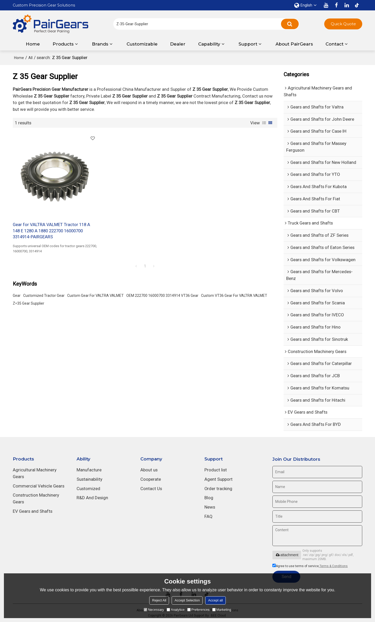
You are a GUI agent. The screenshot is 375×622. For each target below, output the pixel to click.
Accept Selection (187, 600)
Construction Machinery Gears (36, 498)
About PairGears (294, 44)
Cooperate (150, 479)
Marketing (221, 610)
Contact (334, 44)
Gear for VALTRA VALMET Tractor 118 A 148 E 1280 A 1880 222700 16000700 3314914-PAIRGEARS (51, 230)
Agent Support (218, 479)
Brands (100, 44)
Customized (88, 488)
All (30, 58)
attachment (286, 555)
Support (248, 44)
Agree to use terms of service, (310, 566)
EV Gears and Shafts (32, 511)
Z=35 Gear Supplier (28, 303)
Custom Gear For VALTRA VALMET (95, 295)
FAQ (208, 516)
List (264, 122)
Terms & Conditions (334, 566)
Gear (17, 295)
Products (63, 44)
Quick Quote (343, 24)
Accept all (215, 600)
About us (149, 469)
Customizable (142, 44)
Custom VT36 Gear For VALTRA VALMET (234, 295)
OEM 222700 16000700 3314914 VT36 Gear (162, 295)
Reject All (159, 600)
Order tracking (218, 488)
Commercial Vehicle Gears (38, 486)
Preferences (198, 610)
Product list (215, 469)
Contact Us (151, 488)
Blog (208, 497)
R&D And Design (92, 497)
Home (33, 44)
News (209, 507)
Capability (209, 44)
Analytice (176, 610)
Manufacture (89, 469)
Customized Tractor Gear (44, 295)
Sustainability (89, 479)
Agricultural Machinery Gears (35, 473)
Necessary (154, 610)
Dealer (177, 44)
